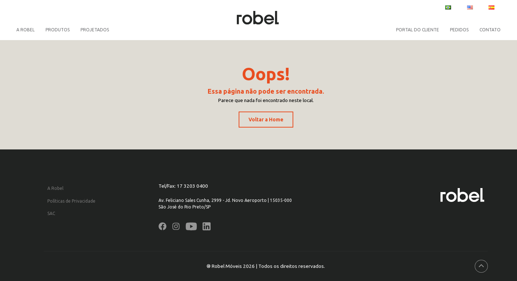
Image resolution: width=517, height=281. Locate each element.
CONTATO (490, 29)
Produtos (58, 29)
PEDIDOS (459, 29)
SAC (51, 213)
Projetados (95, 29)
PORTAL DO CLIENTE (417, 29)
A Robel (25, 29)
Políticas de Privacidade (71, 201)
